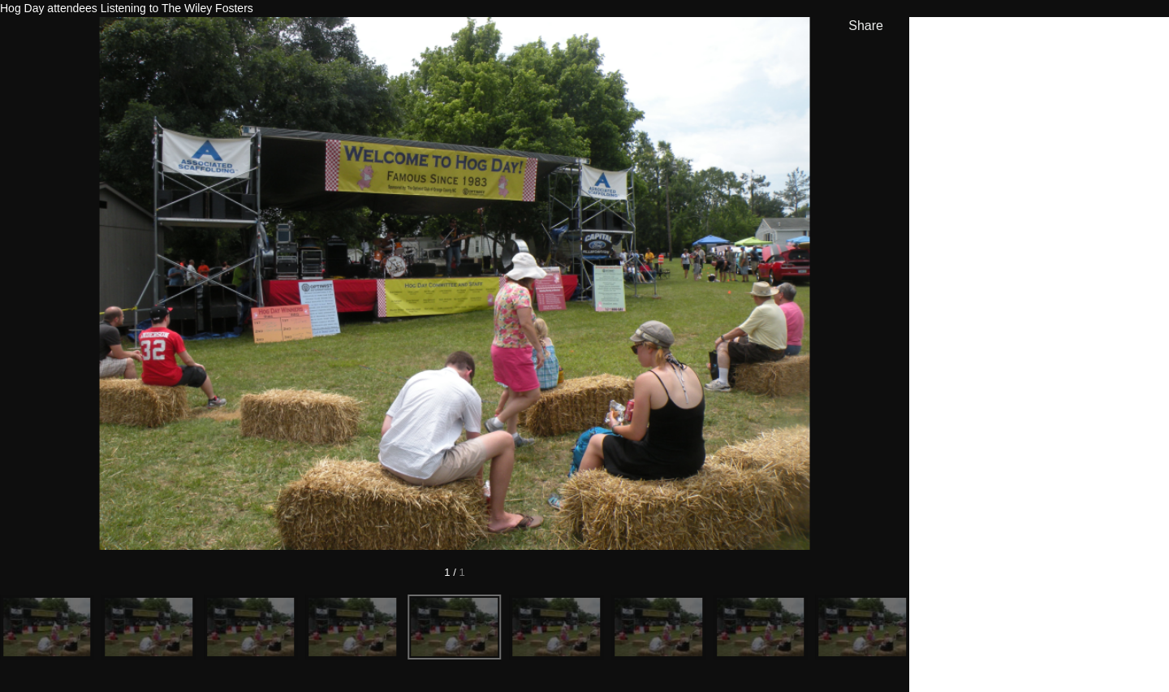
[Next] (826, 283)
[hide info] (1141, 38)
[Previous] (83, 283)
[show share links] (862, 26)
